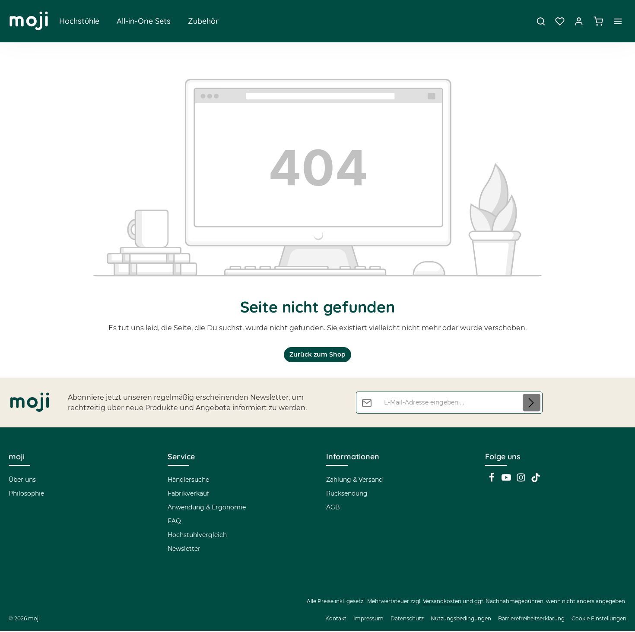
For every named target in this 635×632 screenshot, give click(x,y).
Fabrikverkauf (188, 495)
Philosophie (26, 495)
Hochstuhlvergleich (197, 536)
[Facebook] (492, 481)
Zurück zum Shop (317, 356)
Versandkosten (442, 602)
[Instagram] (521, 481)
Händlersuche (188, 481)
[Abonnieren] (531, 404)
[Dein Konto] (578, 21)
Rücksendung (347, 495)
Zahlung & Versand (354, 481)
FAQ (174, 522)
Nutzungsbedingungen (461, 619)
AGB (333, 508)
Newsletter (184, 550)
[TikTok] (535, 481)
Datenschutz (407, 619)
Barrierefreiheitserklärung (531, 619)
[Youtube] (507, 481)
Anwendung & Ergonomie (207, 508)
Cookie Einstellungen (599, 619)
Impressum (368, 619)
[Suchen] (540, 21)
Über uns (22, 481)
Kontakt (335, 619)
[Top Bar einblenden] (617, 21)
